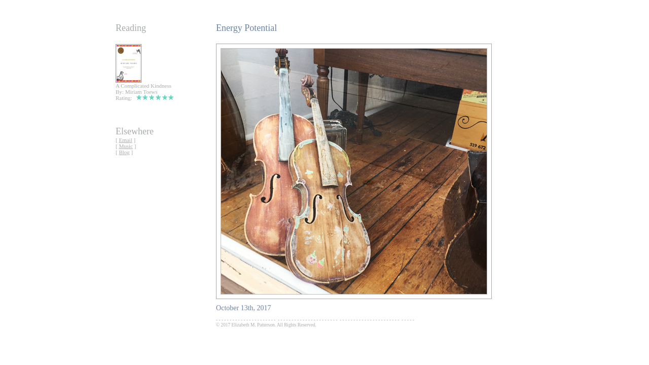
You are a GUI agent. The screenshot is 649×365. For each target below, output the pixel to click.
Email (125, 140)
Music (126, 146)
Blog (124, 152)
